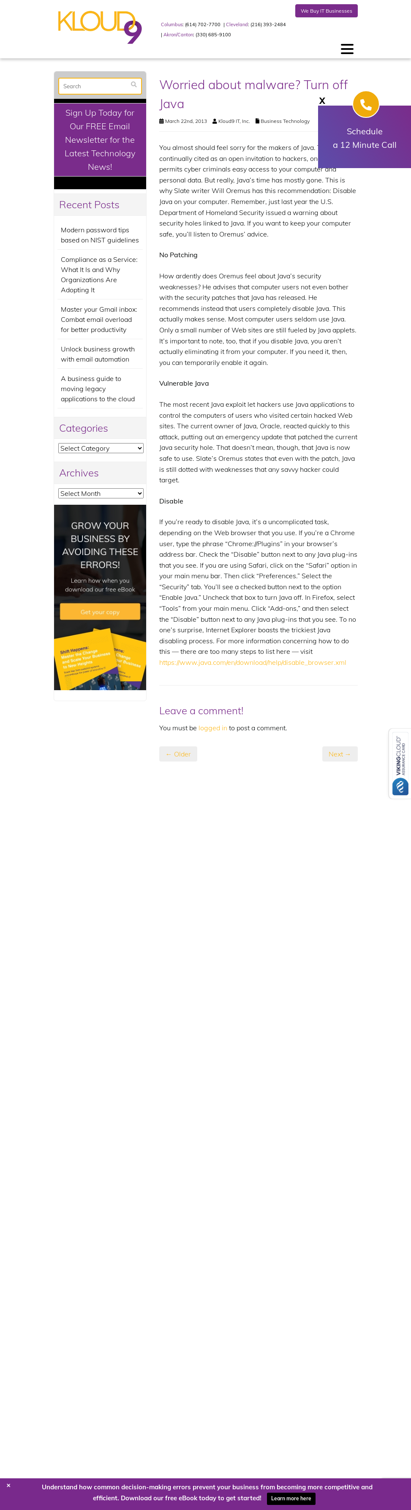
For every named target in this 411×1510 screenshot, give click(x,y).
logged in (213, 728)
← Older (178, 754)
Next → (340, 754)
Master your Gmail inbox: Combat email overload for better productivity (99, 319)
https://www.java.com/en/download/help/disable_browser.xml (252, 662)
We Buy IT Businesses (326, 11)
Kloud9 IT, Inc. (234, 121)
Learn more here (291, 1498)
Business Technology (285, 121)
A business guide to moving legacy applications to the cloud (98, 388)
